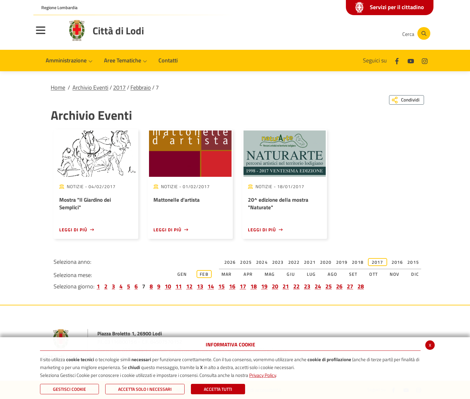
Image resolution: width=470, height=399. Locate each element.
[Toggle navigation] (48, 34)
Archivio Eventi (90, 87)
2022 (294, 262)
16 (232, 286)
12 (189, 286)
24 (318, 286)
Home (58, 87)
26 (339, 286)
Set (353, 274)
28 (361, 286)
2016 (397, 262)
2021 (310, 262)
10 (168, 286)
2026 (230, 262)
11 (178, 286)
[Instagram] (371, 33)
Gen (182, 274)
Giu (291, 274)
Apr (248, 274)
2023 (278, 262)
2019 (342, 262)
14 (211, 286)
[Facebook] (334, 33)
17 (243, 286)
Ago (332, 274)
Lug (311, 274)
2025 (246, 262)
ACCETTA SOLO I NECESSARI (145, 389)
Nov (394, 274)
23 (307, 286)
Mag (270, 274)
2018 (358, 262)
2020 (326, 262)
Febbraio (140, 87)
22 (296, 286)
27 (350, 286)
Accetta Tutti (218, 389)
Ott (373, 274)
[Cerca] (415, 33)
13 (200, 286)
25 (328, 286)
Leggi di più (73, 229)
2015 (413, 262)
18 (253, 286)
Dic (415, 274)
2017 (119, 87)
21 (286, 286)
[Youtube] (353, 33)
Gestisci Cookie (69, 389)
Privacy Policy (262, 375)
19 (264, 286)
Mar (226, 274)
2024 (262, 262)
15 (221, 286)
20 (275, 286)
